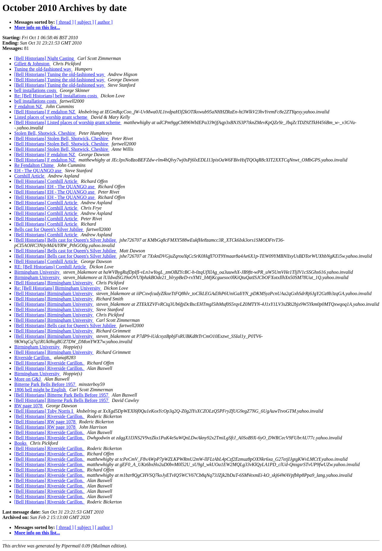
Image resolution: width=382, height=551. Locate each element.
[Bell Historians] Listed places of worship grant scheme (67, 122)
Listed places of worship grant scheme (51, 117)
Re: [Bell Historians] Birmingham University (58, 288)
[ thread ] (65, 22)
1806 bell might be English (40, 389)
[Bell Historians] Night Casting (44, 58)
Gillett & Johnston (32, 63)
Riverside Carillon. (33, 357)
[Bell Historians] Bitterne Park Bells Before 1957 (61, 395)
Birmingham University (37, 272)
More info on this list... (37, 27)
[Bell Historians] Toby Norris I (44, 411)
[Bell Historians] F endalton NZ (45, 111)
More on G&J (28, 378)
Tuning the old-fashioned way (43, 69)
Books (21, 443)
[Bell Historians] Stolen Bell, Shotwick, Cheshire (61, 138)
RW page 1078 (29, 405)
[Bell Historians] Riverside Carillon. (49, 362)
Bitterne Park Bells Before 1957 (45, 384)
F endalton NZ (28, 106)
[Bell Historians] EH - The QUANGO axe (55, 186)
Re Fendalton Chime (34, 165)
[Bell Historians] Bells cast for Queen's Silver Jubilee (65, 240)
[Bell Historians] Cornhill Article (46, 181)
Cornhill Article (29, 175)
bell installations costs (35, 90)
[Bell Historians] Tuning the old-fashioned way (59, 74)
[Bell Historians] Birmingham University (54, 282)
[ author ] (104, 22)
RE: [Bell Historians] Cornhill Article (50, 266)
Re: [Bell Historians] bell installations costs (56, 95)
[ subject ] (84, 22)
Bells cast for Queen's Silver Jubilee (49, 229)
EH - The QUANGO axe (38, 170)
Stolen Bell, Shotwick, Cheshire (45, 133)
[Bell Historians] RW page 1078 (45, 421)
